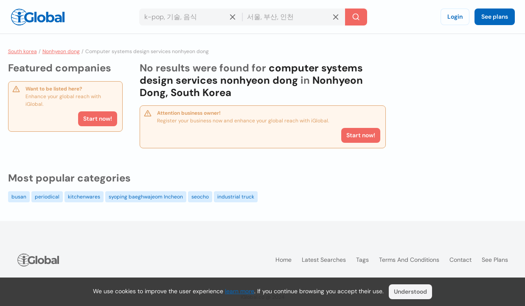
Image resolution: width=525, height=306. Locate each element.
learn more (239, 291)
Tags (362, 260)
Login (455, 16)
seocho (200, 196)
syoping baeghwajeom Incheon (146, 196)
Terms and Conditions (409, 260)
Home (283, 260)
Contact (460, 260)
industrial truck (235, 196)
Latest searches (324, 260)
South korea (22, 51)
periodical (47, 196)
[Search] (356, 17)
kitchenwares (84, 196)
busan (18, 196)
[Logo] (37, 17)
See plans (494, 16)
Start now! (97, 118)
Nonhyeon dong (61, 51)
